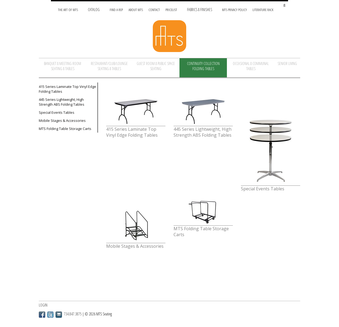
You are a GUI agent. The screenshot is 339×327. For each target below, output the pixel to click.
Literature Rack (263, 9)
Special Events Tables (56, 112)
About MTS (136, 9)
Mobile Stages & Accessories (62, 120)
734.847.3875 (73, 313)
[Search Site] (284, 6)
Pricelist (171, 9)
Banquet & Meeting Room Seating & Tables (62, 66)
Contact (154, 9)
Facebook (42, 314)
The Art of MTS (68, 9)
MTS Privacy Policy (234, 9)
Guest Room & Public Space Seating (156, 66)
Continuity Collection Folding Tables (203, 66)
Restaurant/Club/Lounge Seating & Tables (109, 66)
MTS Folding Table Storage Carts (65, 128)
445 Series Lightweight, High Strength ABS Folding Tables (61, 102)
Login (43, 305)
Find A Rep (116, 9)
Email (59, 314)
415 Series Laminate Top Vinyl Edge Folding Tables (67, 89)
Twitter (50, 314)
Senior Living (287, 63)
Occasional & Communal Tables (251, 66)
